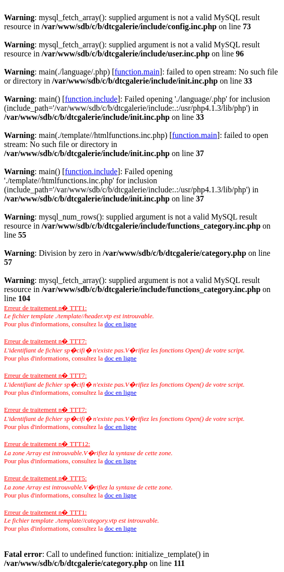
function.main (137, 71)
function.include (91, 99)
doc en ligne (120, 324)
